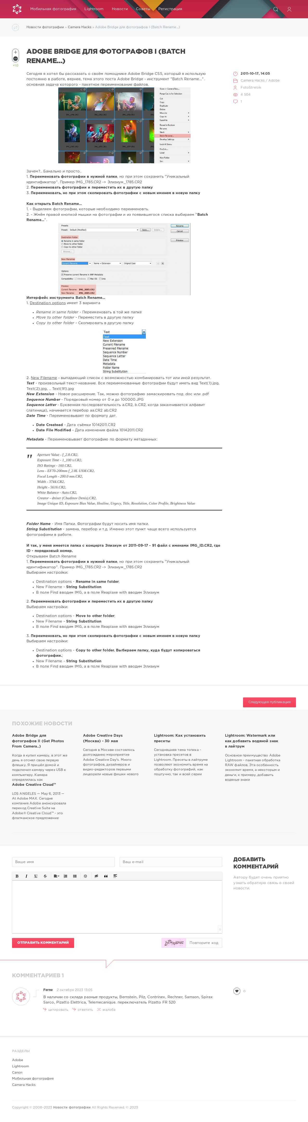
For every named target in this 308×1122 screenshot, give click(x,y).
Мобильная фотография (53, 9)
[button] (17, 876)
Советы (143, 9)
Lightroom (93, 9)
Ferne (48, 990)
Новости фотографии (45, 27)
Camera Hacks (79, 27)
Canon (17, 1072)
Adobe (274, 80)
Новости (120, 9)
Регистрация (170, 9)
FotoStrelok (251, 87)
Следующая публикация (269, 702)
